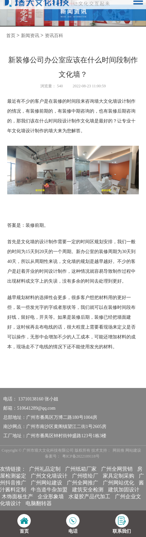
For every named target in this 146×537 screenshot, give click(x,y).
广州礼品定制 (45, 469)
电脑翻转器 (39, 503)
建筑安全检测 (87, 489)
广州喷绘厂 (85, 476)
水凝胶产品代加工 (89, 496)
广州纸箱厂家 (81, 469)
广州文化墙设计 (49, 476)
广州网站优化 (118, 482)
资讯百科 (54, 35)
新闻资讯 (30, 35)
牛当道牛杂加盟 (49, 489)
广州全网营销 (117, 469)
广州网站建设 (46, 482)
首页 (10, 35)
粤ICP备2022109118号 (81, 456)
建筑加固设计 (123, 489)
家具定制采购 (118, 476)
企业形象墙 (51, 496)
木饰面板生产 (17, 496)
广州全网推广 (82, 482)
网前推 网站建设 (127, 450)
